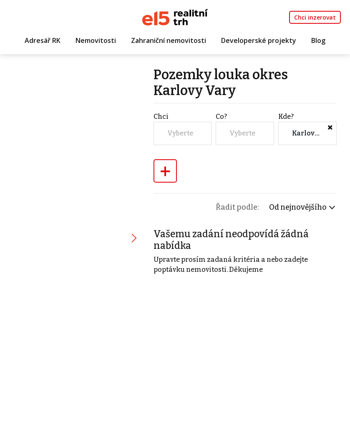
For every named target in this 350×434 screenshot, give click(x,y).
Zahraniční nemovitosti (168, 40)
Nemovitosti (96, 40)
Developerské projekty (258, 40)
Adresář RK (42, 40)
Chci (161, 116)
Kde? (286, 116)
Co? (221, 116)
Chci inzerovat (315, 17)
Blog (318, 40)
